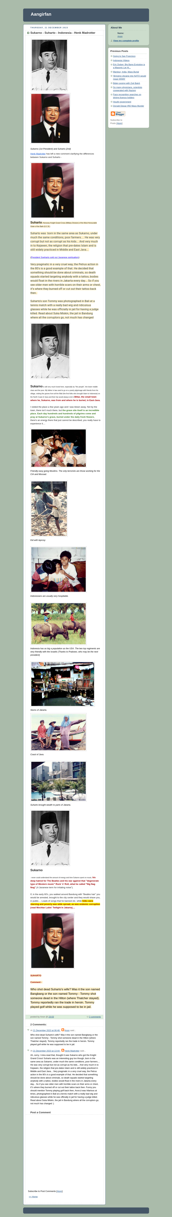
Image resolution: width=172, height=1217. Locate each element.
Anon (67, 1030)
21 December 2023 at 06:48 (46, 1030)
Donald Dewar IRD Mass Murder (128, 106)
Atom (59, 1191)
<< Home (33, 1197)
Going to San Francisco (124, 56)
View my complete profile (126, 41)
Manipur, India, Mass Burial (126, 72)
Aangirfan (41, 14)
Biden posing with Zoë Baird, (127, 83)
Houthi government (122, 102)
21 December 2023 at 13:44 (46, 1051)
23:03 (51, 1017)
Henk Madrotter (38, 153)
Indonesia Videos (121, 60)
